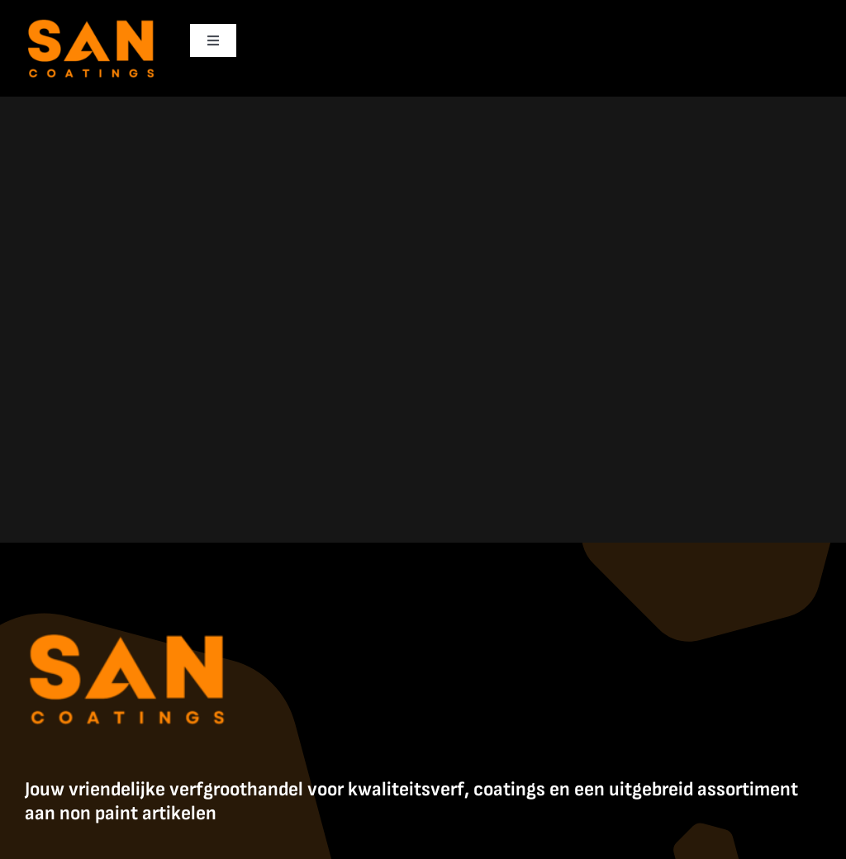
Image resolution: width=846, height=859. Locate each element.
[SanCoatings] (92, 17)
